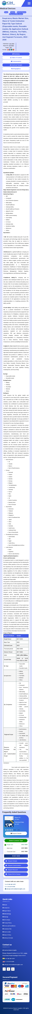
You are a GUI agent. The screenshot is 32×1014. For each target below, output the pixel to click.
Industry (13, 12)
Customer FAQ (7, 929)
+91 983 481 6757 (10, 884)
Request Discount (11, 869)
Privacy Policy (7, 922)
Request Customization (13, 865)
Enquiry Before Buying (12, 874)
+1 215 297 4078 (10, 886)
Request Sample (16, 833)
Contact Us (6, 907)
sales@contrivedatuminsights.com (15, 889)
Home (6, 12)
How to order (7, 932)
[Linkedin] (13, 969)
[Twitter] (8, 969)
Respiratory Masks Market (16, 14)
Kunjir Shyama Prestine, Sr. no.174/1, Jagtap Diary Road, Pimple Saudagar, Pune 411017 (15, 954)
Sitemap (5, 916)
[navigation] (29, 3)
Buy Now (16, 856)
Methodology (7, 913)
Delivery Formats (8, 938)
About (5, 904)
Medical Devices (21, 12)
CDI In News (6, 919)
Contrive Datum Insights (10, 950)
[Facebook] (4, 969)
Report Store (7, 910)
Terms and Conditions (9, 925)
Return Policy (7, 935)
